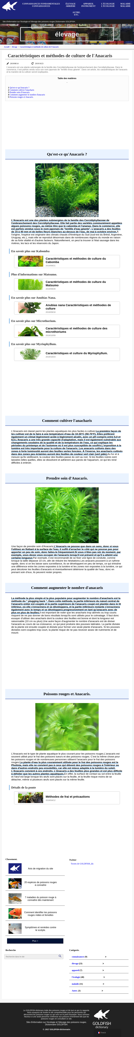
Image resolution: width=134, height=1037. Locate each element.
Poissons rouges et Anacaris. (20, 97)
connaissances (78, 957)
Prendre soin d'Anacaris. (19, 92)
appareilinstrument (88, 5)
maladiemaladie (125, 5)
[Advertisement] (66, 122)
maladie (75, 984)
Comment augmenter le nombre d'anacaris (26, 95)
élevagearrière (71, 5)
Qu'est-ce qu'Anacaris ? (18, 87)
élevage (75, 963)
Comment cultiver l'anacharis (21, 90)
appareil (75, 970)
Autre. (75, 991)
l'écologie (76, 977)
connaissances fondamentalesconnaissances (41, 5)
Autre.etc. (76, 13)
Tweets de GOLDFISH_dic (82, 864)
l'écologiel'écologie (108, 5)
